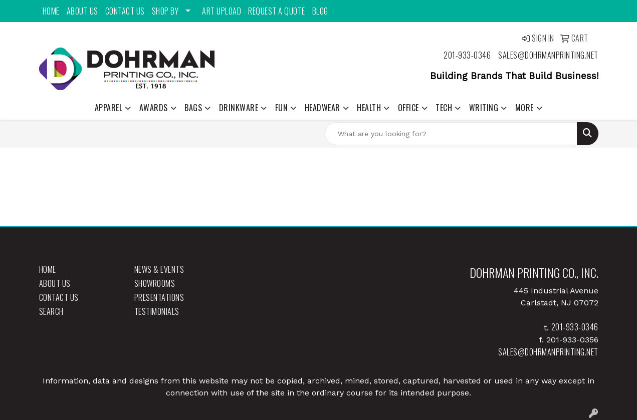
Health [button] (369, 108)
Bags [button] (193, 108)
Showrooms (154, 283)
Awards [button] (153, 108)
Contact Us (125, 11)
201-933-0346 (467, 55)
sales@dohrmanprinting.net (548, 55)
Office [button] (408, 108)
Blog (320, 11)
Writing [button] (484, 108)
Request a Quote (276, 11)
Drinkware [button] (239, 108)
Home (51, 11)
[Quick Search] (451, 133)
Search (51, 311)
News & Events (159, 269)
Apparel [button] (109, 108)
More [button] (524, 108)
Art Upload (221, 11)
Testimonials (156, 311)
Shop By (165, 11)
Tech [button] (444, 108)
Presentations (159, 297)
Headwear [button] (322, 108)
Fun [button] (281, 108)
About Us (82, 11)
